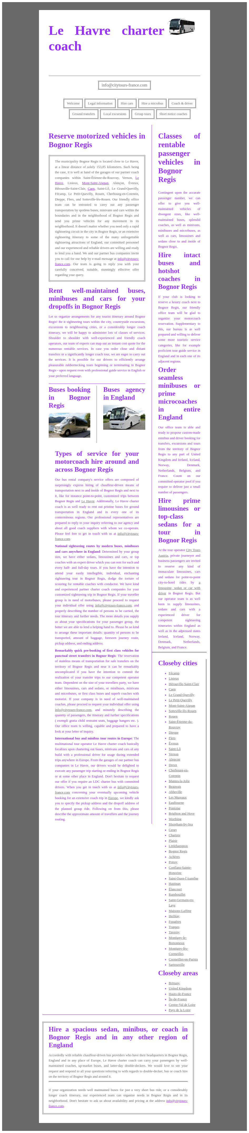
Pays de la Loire (180, 1010)
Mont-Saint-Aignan (95, 183)
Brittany (174, 983)
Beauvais (175, 786)
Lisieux (174, 678)
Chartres (174, 835)
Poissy (173, 862)
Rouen (173, 716)
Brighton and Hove (182, 813)
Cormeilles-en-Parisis (183, 959)
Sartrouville (177, 965)
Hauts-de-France (180, 994)
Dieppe (173, 732)
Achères (174, 857)
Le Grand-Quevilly (182, 695)
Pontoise (174, 808)
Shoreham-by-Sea (181, 824)
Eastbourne (176, 803)
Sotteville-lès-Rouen (182, 711)
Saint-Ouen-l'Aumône (183, 878)
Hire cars (127, 103)
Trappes (174, 927)
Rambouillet (177, 894)
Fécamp (174, 673)
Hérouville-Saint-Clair (184, 684)
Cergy (173, 830)
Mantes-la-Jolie (179, 781)
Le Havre (87, 501)
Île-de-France (178, 999)
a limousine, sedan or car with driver (179, 588)
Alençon (174, 759)
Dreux (173, 765)
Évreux (173, 743)
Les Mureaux (178, 797)
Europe (113, 798)
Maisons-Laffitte (180, 911)
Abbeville (175, 792)
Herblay (174, 916)
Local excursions (114, 114)
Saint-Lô (175, 749)
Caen (91, 188)
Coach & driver (182, 103)
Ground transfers (83, 114)
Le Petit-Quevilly (180, 700)
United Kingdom (180, 988)
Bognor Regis (178, 851)
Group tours (143, 114)
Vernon (173, 754)
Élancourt (175, 889)
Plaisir (173, 841)
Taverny (174, 932)
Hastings (175, 884)
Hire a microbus (152, 103)
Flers (172, 738)
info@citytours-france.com (124, 85)
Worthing (175, 819)
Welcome (73, 103)
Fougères (175, 922)
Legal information (100, 103)
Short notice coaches (173, 114)
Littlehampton (178, 846)
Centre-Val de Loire (182, 1005)
